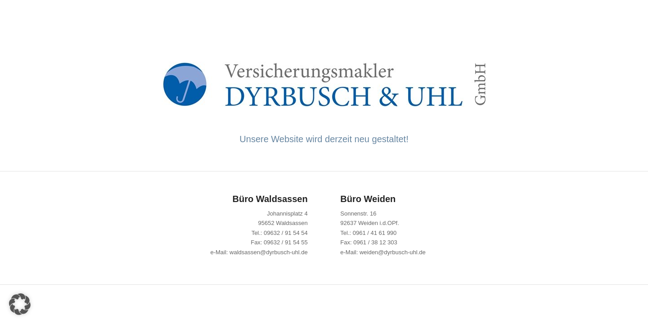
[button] (20, 304)
